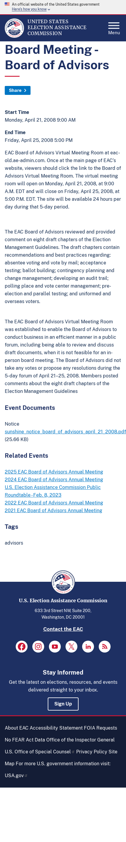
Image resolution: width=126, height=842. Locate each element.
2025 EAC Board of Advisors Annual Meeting (54, 472)
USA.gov (16, 775)
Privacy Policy (91, 752)
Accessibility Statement (56, 728)
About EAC (16, 728)
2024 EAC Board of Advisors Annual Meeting (54, 479)
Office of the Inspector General (80, 740)
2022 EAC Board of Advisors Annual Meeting (54, 503)
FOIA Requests (100, 728)
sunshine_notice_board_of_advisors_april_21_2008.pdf (65, 432)
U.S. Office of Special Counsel (40, 752)
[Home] (14, 36)
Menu (114, 27)
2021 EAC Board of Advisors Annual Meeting (53, 510)
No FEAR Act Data (25, 740)
